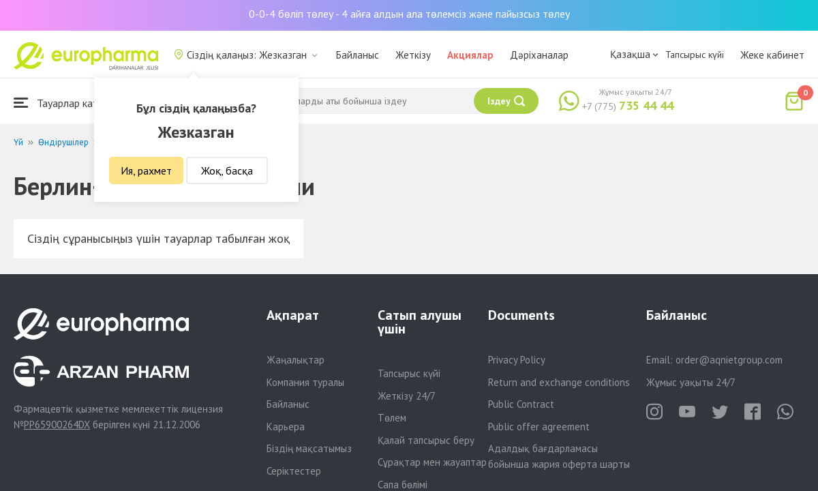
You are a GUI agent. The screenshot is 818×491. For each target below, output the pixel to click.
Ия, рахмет (146, 170)
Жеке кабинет (772, 54)
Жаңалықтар (295, 359)
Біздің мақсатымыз (309, 448)
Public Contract (521, 404)
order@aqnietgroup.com (729, 359)
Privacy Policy (516, 359)
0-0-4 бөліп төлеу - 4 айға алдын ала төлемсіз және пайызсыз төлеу (409, 13)
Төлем (392, 417)
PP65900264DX (57, 424)
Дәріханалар (539, 54)
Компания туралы (305, 382)
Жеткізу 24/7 (407, 395)
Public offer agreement (539, 426)
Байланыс (357, 54)
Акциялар (470, 54)
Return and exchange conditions (559, 382)
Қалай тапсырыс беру (426, 440)
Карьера (286, 426)
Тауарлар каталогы (69, 102)
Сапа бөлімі (402, 484)
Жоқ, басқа (227, 170)
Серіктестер (294, 470)
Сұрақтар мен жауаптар (432, 462)
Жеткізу (413, 54)
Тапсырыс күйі (694, 54)
